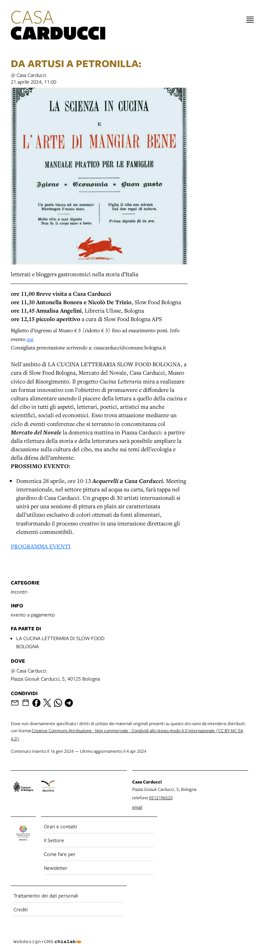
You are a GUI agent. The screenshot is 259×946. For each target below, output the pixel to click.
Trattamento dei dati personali (45, 895)
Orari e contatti (60, 826)
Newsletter (55, 867)
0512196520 (161, 798)
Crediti (20, 909)
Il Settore (54, 840)
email (137, 807)
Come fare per (60, 854)
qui (30, 339)
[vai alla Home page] (58, 26)
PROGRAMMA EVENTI (40, 546)
